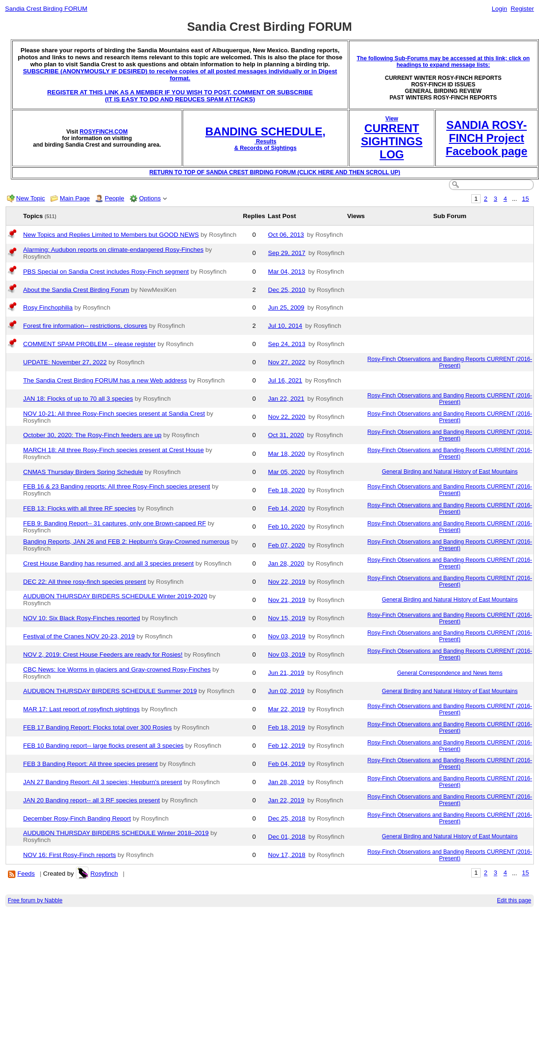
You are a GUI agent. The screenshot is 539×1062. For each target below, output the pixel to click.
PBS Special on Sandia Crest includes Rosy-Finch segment (106, 271)
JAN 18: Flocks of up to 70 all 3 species (78, 398)
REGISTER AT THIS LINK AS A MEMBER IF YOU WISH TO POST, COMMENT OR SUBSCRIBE (180, 92)
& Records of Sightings (265, 148)
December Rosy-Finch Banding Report (77, 818)
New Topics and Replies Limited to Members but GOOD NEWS (111, 234)
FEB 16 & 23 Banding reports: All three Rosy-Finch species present (116, 486)
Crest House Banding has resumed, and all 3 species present (108, 563)
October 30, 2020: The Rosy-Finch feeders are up (92, 435)
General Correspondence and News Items (450, 673)
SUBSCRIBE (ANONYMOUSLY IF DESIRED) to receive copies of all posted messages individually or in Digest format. (180, 75)
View (391, 118)
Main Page (75, 198)
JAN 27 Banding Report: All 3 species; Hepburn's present (102, 782)
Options (150, 198)
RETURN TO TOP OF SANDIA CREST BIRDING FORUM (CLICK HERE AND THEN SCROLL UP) (274, 172)
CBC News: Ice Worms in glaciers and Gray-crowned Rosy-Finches (117, 669)
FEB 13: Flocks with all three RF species (79, 508)
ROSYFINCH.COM (104, 131)
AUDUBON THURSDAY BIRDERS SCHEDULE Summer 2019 (110, 690)
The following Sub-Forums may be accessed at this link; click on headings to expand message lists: (443, 61)
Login (499, 8)
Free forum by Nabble (35, 900)
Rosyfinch (104, 873)
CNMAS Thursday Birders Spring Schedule (83, 471)
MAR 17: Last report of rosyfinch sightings (81, 709)
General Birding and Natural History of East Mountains (450, 471)
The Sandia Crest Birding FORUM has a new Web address (105, 380)
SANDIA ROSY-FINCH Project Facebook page (486, 138)
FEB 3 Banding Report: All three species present (90, 763)
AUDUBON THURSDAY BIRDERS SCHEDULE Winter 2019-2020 (115, 596)
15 (525, 198)
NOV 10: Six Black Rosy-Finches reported (81, 618)
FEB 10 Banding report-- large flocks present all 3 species (103, 745)
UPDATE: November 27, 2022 (65, 362)
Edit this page (514, 900)
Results (266, 141)
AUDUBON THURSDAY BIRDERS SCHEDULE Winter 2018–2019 (116, 832)
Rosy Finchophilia (48, 307)
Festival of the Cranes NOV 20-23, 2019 (79, 636)
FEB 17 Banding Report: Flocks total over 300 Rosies (97, 727)
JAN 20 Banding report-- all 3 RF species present (91, 800)
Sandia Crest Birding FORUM (46, 8)
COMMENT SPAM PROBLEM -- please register (89, 343)
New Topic (30, 198)
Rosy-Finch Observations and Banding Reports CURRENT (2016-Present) (449, 362)
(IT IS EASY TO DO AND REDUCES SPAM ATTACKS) (180, 99)
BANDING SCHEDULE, (265, 131)
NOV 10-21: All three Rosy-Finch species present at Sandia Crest (114, 413)
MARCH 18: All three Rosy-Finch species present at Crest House (113, 449)
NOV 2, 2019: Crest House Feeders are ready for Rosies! (103, 654)
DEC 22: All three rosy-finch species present (84, 581)
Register (522, 8)
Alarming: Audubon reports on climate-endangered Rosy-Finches (113, 249)
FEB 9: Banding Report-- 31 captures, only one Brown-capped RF (114, 523)
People (114, 198)
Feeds (26, 873)
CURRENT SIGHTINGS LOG (392, 141)
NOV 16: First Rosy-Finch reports (69, 854)
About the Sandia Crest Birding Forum (76, 289)
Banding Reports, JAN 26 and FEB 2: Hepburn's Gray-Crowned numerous (126, 541)
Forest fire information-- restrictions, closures (85, 325)
